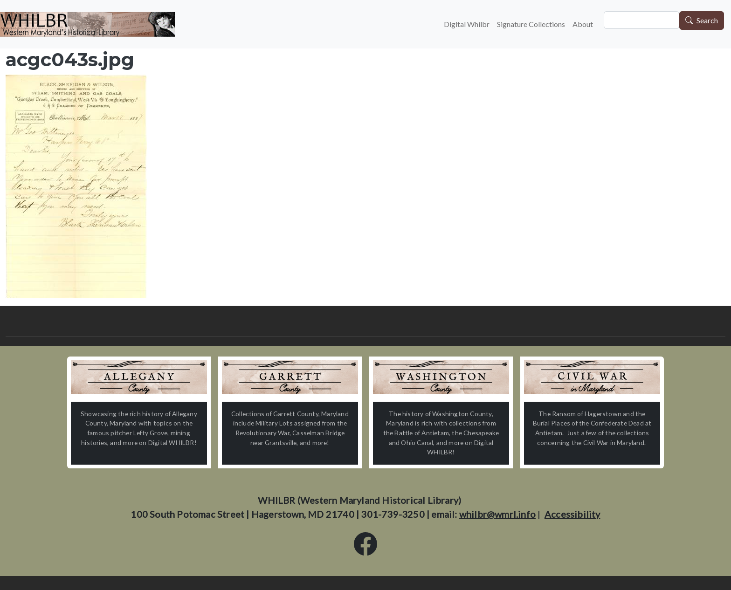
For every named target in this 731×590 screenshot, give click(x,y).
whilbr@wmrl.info (497, 514)
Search (707, 20)
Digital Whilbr (467, 24)
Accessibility (572, 514)
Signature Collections (531, 24)
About (582, 24)
